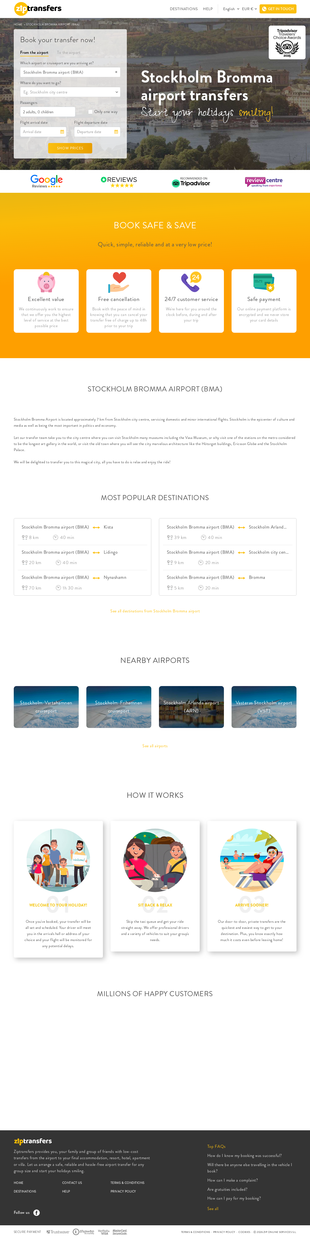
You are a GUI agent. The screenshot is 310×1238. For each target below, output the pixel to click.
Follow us (25, 1212)
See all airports (155, 746)
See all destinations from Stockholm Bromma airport (155, 611)
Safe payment (264, 299)
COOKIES (244, 1232)
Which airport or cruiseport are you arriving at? (57, 63)
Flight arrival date (34, 122)
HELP (208, 8)
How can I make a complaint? (232, 1180)
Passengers (28, 102)
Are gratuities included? (227, 1189)
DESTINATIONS (184, 8)
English (229, 8)
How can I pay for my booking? (234, 1198)
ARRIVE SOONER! (252, 905)
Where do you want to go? (40, 83)
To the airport (68, 52)
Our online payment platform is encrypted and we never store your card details (264, 314)
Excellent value (46, 299)
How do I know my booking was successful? (244, 1155)
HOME (18, 24)
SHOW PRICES (70, 148)
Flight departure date (91, 122)
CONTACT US (72, 1183)
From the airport (34, 52)
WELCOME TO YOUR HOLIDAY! (58, 905)
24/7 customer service (191, 299)
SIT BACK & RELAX (155, 905)
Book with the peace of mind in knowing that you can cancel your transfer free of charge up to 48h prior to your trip (118, 317)
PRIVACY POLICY (123, 1191)
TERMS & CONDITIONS (127, 1183)
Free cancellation (119, 299)
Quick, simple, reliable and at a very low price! (155, 244)
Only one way (103, 112)
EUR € (247, 8)
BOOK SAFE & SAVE (155, 225)
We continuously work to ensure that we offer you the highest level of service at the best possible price (46, 317)
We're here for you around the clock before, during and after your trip (191, 314)
